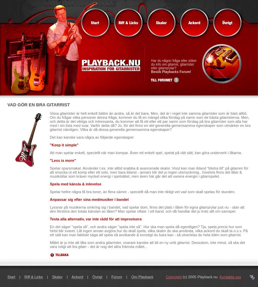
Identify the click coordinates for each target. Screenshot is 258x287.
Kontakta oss (230, 277)
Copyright (174, 277)
